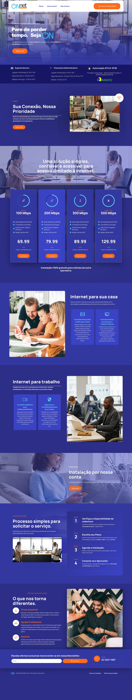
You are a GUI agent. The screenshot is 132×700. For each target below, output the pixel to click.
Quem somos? (52, 6)
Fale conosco (65, 6)
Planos (41, 6)
